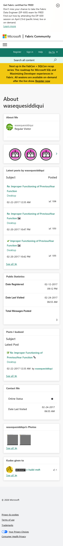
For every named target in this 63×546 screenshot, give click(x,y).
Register (17, 51)
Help (40, 51)
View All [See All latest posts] (11, 264)
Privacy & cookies (10, 514)
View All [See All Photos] (11, 448)
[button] (12, 439)
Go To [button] (52, 52)
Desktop (11, 195)
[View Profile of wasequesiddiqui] (44, 368)
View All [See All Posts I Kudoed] (11, 376)
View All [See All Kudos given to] (11, 475)
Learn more (9, 26)
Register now (42, 81)
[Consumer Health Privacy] (31, 536)
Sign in (30, 51)
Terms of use (8, 519)
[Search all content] (35, 60)
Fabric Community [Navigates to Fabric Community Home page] (38, 36)
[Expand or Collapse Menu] (5, 44)
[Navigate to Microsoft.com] (12, 36)
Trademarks (7, 525)
